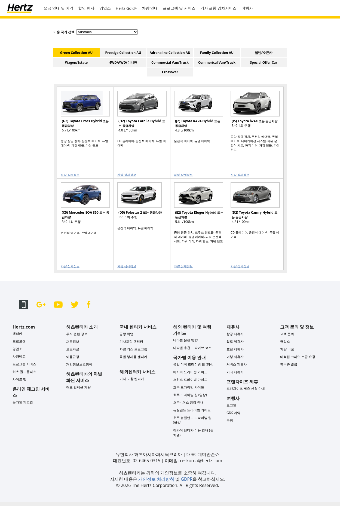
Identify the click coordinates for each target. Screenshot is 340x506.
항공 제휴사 (235, 334)
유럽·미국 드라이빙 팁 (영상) (194, 364)
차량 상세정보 (70, 175)
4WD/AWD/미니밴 (123, 62)
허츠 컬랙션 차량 (78, 387)
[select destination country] (107, 32)
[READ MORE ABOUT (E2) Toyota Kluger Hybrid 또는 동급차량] (195, 205)
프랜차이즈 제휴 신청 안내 (245, 388)
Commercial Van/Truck (170, 62)
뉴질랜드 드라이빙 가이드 (192, 410)
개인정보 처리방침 (156, 479)
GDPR (186, 479)
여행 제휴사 (235, 356)
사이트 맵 (19, 379)
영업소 (105, 8)
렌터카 (17, 333)
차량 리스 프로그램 (133, 349)
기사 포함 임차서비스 (218, 8)
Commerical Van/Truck (216, 62)
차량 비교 (287, 349)
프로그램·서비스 (24, 364)
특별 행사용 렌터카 (133, 356)
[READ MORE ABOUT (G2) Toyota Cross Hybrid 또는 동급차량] (82, 114)
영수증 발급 (288, 364)
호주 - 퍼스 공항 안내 (188, 402)
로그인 (231, 405)
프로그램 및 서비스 (179, 8)
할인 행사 (86, 8)
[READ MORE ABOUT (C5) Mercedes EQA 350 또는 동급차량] (82, 205)
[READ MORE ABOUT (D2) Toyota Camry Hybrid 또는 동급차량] (251, 205)
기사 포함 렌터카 (132, 378)
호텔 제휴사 (235, 349)
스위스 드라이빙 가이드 (190, 379)
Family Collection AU (217, 52)
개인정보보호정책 (79, 364)
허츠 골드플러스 (24, 371)
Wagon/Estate (76, 62)
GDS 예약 (233, 412)
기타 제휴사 (235, 372)
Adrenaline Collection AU (170, 52)
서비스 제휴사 (236, 364)
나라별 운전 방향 (185, 340)
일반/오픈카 (263, 52)
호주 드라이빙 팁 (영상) (190, 394)
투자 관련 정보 (76, 334)
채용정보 (72, 341)
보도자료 (72, 349)
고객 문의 (287, 334)
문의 (229, 420)
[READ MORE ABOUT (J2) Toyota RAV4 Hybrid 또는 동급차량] (195, 114)
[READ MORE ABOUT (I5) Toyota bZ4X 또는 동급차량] (251, 114)
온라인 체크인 (23, 402)
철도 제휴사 (235, 341)
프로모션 (19, 341)
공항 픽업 (126, 334)
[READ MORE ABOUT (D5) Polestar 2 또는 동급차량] (138, 205)
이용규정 (72, 356)
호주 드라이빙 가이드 (188, 387)
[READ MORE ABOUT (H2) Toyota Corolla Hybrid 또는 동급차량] (138, 114)
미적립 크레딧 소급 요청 (297, 356)
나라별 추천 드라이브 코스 (192, 347)
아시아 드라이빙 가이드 (190, 372)
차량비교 (19, 356)
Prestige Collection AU (123, 52)
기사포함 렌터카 (131, 341)
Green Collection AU (76, 52)
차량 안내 (150, 8)
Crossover (170, 72)
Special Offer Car (263, 62)
